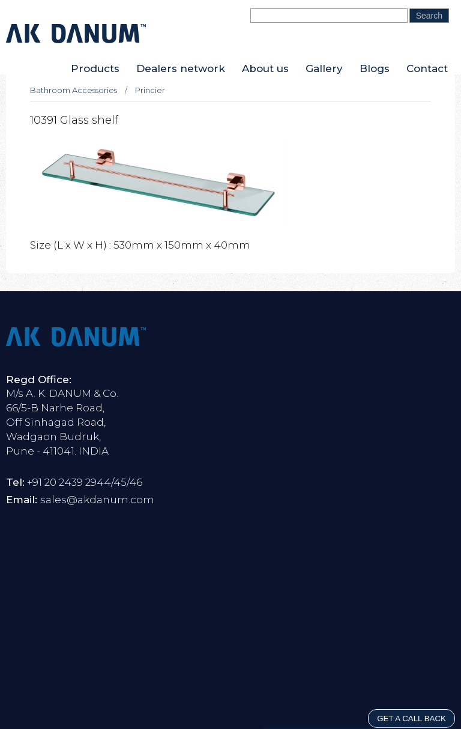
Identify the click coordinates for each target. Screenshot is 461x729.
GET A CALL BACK (411, 718)
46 (135, 482)
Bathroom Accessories (73, 90)
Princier (150, 90)
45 (120, 482)
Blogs (375, 68)
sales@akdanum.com (97, 500)
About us (265, 68)
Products (95, 68)
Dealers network (180, 68)
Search (429, 15)
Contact (427, 68)
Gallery (324, 68)
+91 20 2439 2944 (69, 482)
